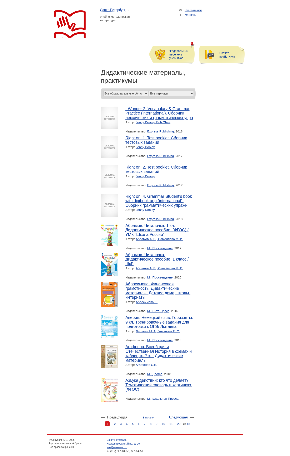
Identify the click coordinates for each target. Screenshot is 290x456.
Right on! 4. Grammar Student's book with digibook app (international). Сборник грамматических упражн (158, 201)
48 (188, 424)
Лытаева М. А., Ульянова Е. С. (158, 331)
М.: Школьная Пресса (163, 398)
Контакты (190, 14)
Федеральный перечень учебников (178, 54)
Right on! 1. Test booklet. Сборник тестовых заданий (156, 140)
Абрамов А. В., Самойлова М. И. (159, 239)
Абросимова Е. (147, 302)
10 (163, 424)
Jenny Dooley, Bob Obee (153, 122)
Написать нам (193, 10)
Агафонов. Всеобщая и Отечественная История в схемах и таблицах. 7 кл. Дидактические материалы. (158, 354)
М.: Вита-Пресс (158, 311)
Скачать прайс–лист (227, 54)
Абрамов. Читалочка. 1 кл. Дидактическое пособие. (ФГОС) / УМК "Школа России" (157, 230)
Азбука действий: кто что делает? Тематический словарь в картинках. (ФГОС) (158, 385)
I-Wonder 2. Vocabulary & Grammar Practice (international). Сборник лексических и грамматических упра (159, 113)
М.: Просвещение (160, 248)
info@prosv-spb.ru (117, 447)
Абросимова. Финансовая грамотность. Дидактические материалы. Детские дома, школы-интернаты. (157, 291)
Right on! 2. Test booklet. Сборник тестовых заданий (156, 169)
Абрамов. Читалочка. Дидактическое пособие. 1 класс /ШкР (157, 259)
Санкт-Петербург (112, 10)
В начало (148, 417)
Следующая (178, 417)
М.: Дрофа (154, 374)
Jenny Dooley (145, 147)
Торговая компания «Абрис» (70, 24)
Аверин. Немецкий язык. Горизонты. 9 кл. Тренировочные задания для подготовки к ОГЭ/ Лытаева (159, 322)
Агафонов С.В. (146, 365)
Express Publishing (160, 131)
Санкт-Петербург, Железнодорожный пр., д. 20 (123, 441)
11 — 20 (174, 424)
